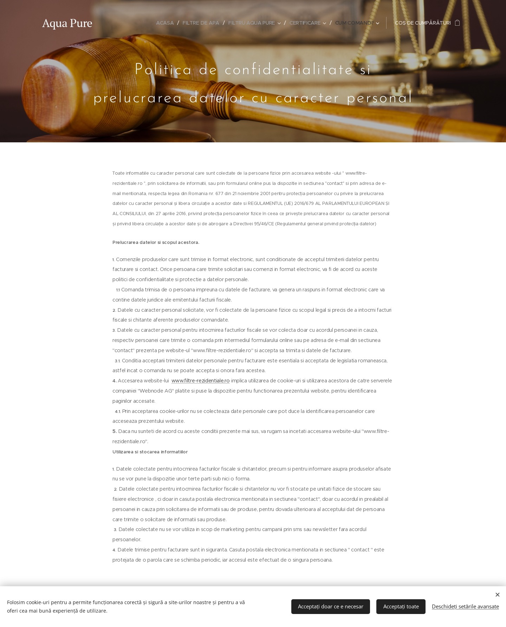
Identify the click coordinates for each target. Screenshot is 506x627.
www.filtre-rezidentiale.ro (200, 380)
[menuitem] (167, 23)
